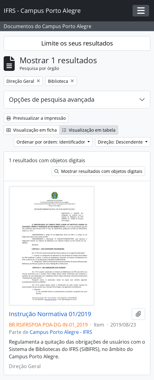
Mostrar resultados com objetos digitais (98, 171)
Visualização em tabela (89, 130)
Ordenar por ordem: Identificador (51, 142)
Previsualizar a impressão (36, 118)
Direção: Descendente (121, 142)
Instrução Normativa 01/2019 (50, 314)
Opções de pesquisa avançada (51, 99)
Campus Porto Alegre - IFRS (61, 332)
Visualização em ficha (31, 130)
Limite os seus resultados (77, 43)
